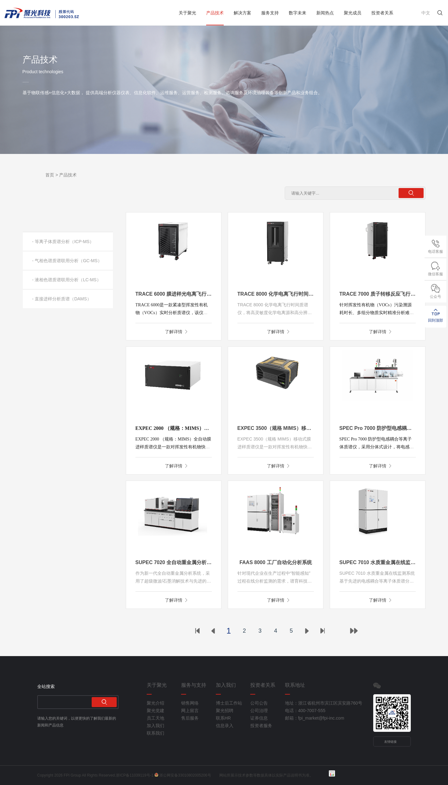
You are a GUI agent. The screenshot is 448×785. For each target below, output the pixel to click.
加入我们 (155, 725)
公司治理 (259, 710)
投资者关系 (382, 12)
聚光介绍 (155, 703)
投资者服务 (261, 725)
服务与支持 (193, 685)
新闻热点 (325, 12)
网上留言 (190, 710)
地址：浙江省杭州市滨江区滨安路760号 (312, 703)
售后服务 (190, 718)
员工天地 (155, 718)
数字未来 (297, 12)
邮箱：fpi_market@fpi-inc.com (312, 718)
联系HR (223, 718)
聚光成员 (352, 12)
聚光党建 (155, 710)
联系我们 (155, 733)
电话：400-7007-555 (305, 710)
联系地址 (295, 685)
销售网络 (190, 703)
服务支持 (270, 12)
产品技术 (215, 12)
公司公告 (259, 703)
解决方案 (242, 12)
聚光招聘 (224, 710)
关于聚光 (187, 12)
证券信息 (259, 718)
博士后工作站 (229, 703)
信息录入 (224, 725)
